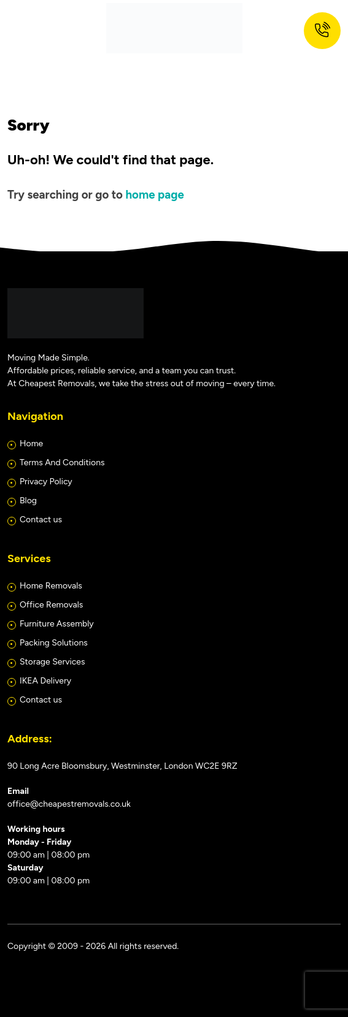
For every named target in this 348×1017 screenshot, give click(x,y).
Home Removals (51, 586)
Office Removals (51, 605)
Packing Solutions (54, 643)
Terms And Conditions (62, 462)
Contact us (41, 519)
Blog (28, 500)
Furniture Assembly (57, 624)
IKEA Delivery (45, 681)
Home (31, 443)
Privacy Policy (46, 481)
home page (154, 195)
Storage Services (52, 662)
